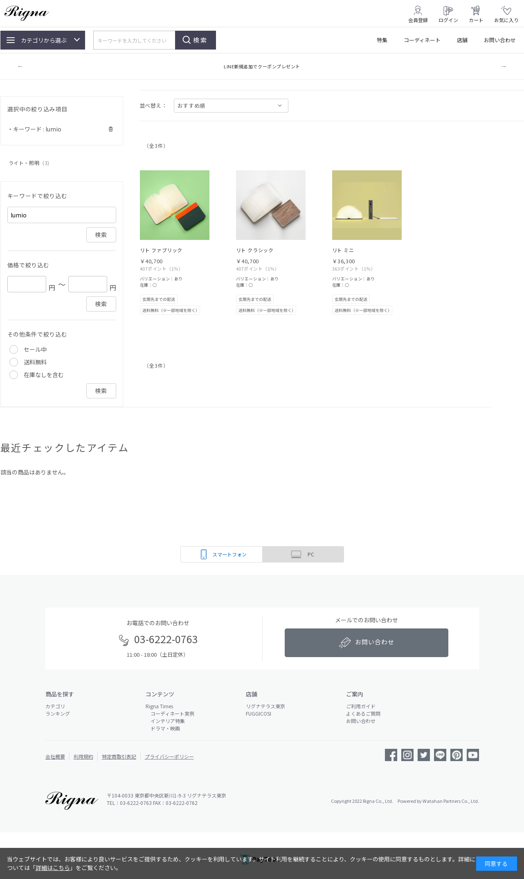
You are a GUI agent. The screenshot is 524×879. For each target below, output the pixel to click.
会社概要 (55, 756)
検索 (200, 40)
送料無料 (35, 362)
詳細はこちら (53, 867)
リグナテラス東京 (265, 706)
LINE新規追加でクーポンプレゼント (262, 66)
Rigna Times (159, 706)
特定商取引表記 (119, 756)
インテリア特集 (165, 720)
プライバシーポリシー (169, 756)
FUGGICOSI (258, 713)
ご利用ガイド (361, 706)
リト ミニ (343, 249)
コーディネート (422, 40)
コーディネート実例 (170, 713)
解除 (111, 129)
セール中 (35, 349)
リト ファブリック (161, 249)
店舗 (462, 40)
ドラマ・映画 (163, 728)
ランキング (57, 713)
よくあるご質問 (363, 713)
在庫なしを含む (44, 375)
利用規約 (83, 756)
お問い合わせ (500, 40)
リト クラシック (255, 249)
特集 (382, 40)
